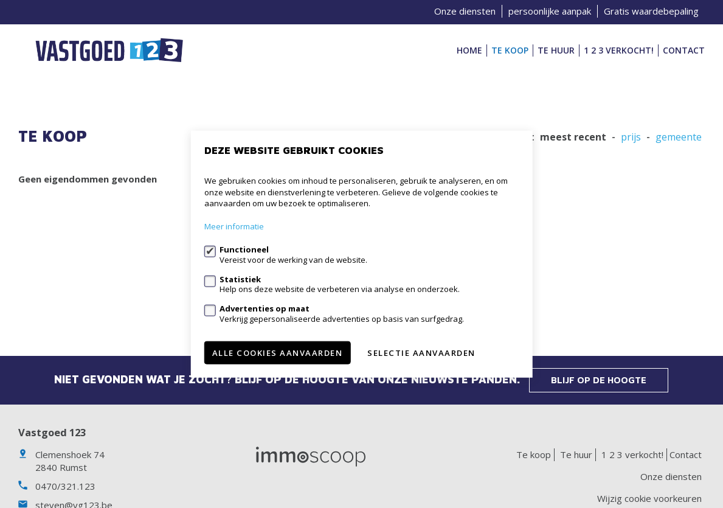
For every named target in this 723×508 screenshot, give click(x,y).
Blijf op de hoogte (598, 380)
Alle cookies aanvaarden (277, 352)
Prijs (631, 137)
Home (469, 50)
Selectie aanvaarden (421, 352)
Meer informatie (234, 226)
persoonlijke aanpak (549, 11)
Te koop (509, 50)
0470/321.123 (65, 486)
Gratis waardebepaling (651, 11)
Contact (684, 50)
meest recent (573, 137)
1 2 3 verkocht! (619, 50)
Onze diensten (465, 11)
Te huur (556, 50)
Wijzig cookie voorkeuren (649, 498)
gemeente (679, 137)
